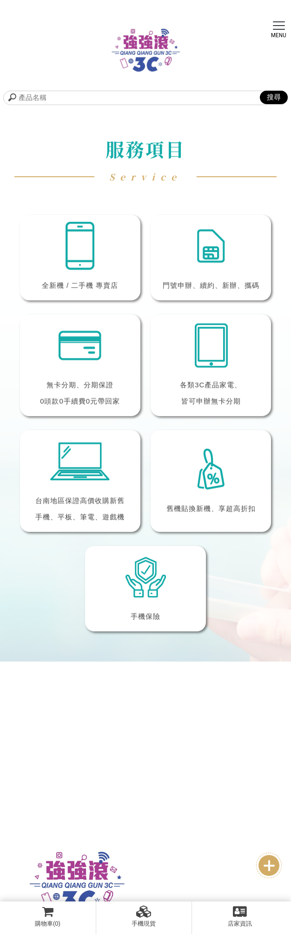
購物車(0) (47, 916)
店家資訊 (240, 916)
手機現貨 (144, 916)
